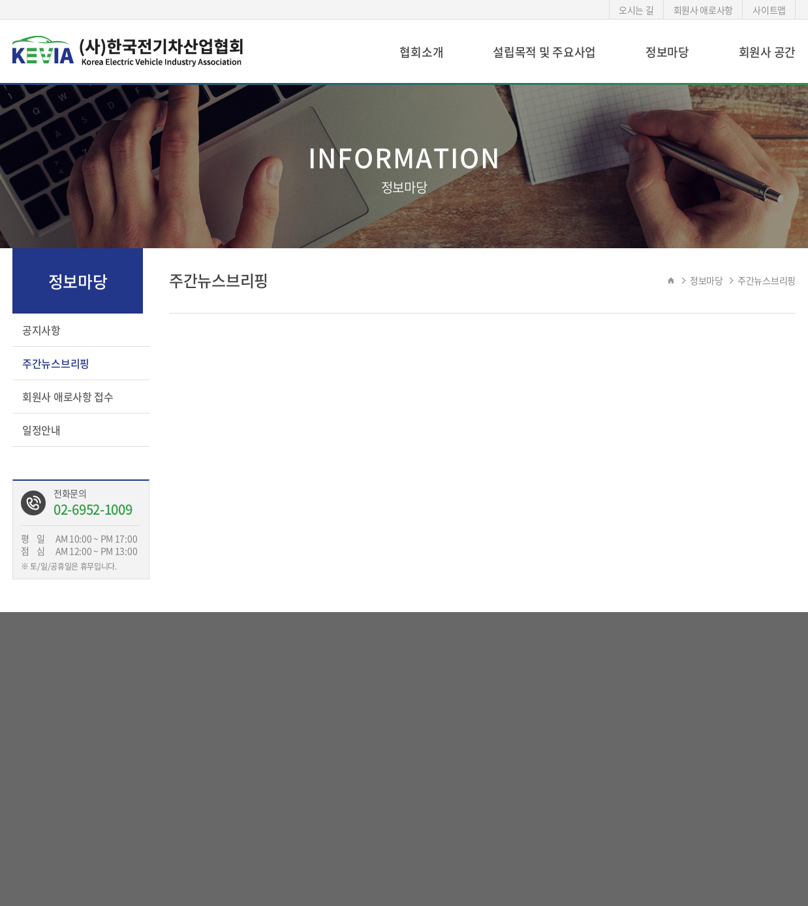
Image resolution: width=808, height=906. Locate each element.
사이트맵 (769, 9)
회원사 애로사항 (704, 9)
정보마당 (667, 52)
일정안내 (41, 430)
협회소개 (421, 52)
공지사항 (41, 330)
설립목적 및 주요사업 (544, 52)
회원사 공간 (767, 52)
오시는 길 (636, 9)
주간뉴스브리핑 (55, 363)
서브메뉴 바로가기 (0, 0)
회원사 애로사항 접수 (68, 396)
